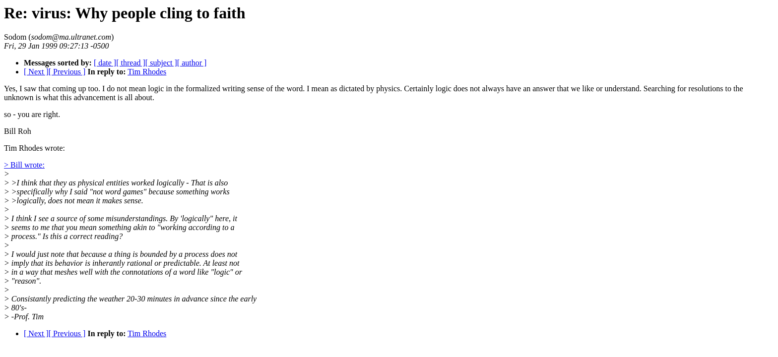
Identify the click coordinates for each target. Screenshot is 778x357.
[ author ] (192, 63)
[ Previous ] (67, 71)
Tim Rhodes (147, 71)
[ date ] (105, 63)
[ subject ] (161, 63)
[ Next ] (36, 71)
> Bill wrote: (24, 165)
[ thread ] (130, 63)
